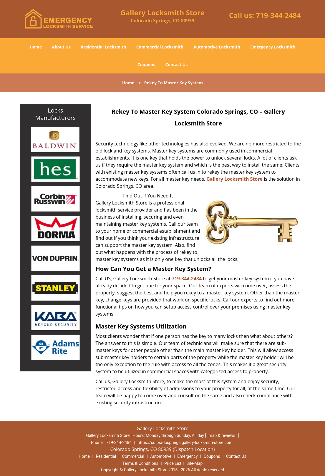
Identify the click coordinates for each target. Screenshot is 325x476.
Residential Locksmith (103, 47)
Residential (106, 456)
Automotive (160, 456)
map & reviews (222, 435)
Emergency (187, 456)
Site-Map (194, 463)
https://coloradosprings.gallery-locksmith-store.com (185, 442)
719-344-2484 (278, 15)
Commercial (133, 456)
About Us (61, 47)
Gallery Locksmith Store (234, 179)
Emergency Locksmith (272, 47)
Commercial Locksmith (159, 47)
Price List (172, 463)
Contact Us (176, 64)
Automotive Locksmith (216, 47)
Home (36, 47)
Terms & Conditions (140, 463)
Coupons (146, 64)
